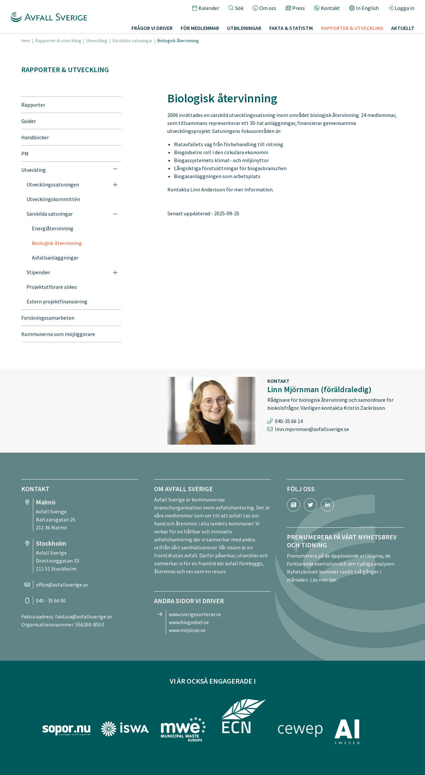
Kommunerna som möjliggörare (58, 334)
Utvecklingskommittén (53, 199)
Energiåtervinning (52, 228)
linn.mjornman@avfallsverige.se (312, 429)
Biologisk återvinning (57, 243)
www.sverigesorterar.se (195, 614)
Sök (235, 8)
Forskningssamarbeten (47, 317)
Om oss (264, 8)
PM (25, 153)
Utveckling (96, 41)
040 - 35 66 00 (51, 600)
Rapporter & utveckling (352, 28)
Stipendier (38, 272)
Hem (25, 41)
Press (295, 8)
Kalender (205, 8)
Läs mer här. (323, 579)
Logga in (401, 8)
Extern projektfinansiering (57, 301)
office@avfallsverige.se (62, 584)
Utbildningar (244, 28)
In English (364, 8)
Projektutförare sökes (52, 286)
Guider (28, 121)
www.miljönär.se (187, 630)
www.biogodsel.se (189, 622)
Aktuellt (402, 28)
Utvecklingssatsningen (53, 184)
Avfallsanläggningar (55, 257)
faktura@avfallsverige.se (83, 616)
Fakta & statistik (291, 28)
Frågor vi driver (152, 28)
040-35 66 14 (289, 421)
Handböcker (35, 137)
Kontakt (327, 8)
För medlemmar (200, 28)
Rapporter (33, 104)
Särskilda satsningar (132, 41)
